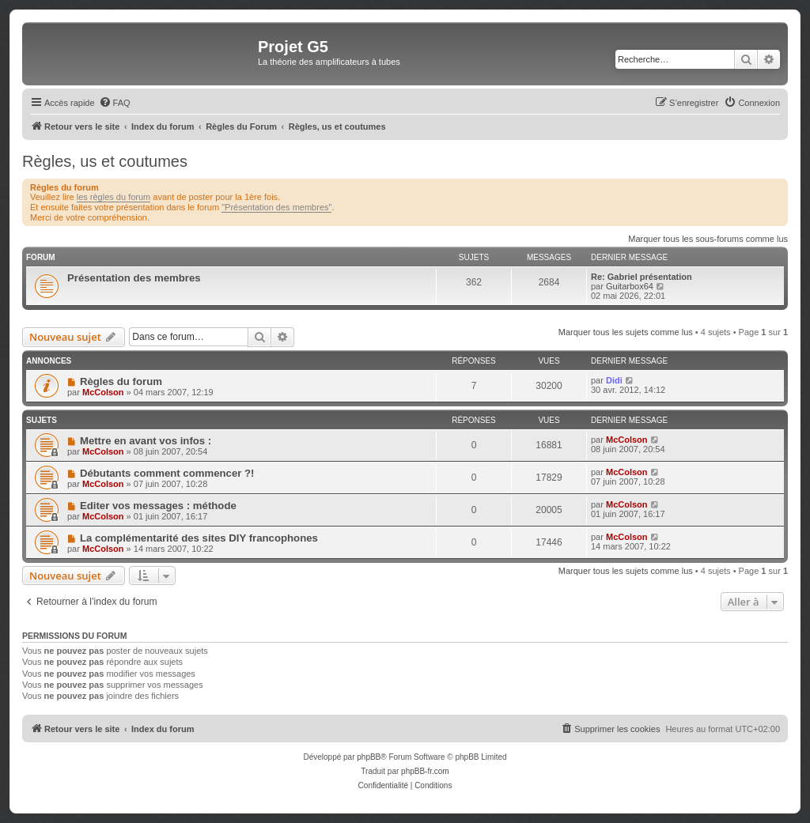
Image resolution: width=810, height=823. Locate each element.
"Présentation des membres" (276, 207)
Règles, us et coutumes (104, 161)
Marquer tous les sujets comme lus (625, 332)
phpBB (368, 757)
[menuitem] (115, 102)
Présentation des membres (134, 278)
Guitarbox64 (629, 286)
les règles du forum (114, 197)
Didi (614, 380)
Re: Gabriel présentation (641, 276)
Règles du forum (121, 381)
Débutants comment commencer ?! (167, 473)
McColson (103, 392)
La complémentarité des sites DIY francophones (199, 538)
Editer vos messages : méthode (158, 506)
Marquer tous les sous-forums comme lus (708, 239)
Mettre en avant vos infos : (145, 441)
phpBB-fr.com (425, 771)
